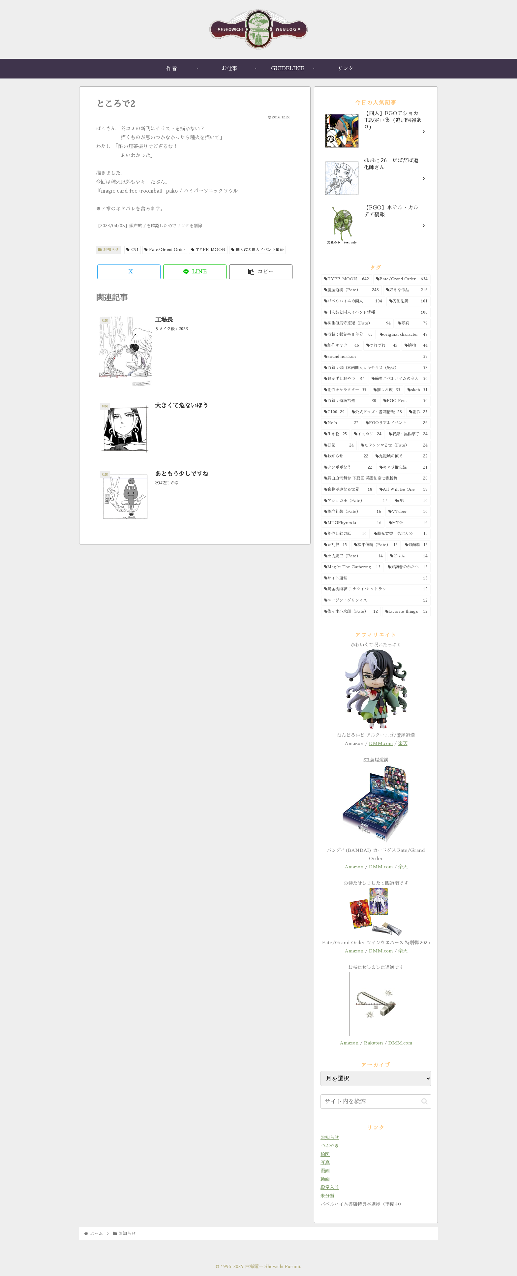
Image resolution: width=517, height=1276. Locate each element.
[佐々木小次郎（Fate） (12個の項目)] (351, 612)
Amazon (354, 866)
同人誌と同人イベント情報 (257, 250)
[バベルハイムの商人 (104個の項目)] (353, 301)
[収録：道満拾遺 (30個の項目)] (350, 401)
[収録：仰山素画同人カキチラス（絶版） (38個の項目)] (376, 368)
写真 (325, 1162)
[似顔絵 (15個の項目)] (416, 545)
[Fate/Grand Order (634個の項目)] (402, 279)
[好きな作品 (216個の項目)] (407, 290)
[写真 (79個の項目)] (413, 323)
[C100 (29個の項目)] (334, 412)
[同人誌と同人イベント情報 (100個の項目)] (376, 313)
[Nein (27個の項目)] (341, 423)
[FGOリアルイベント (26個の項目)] (397, 423)
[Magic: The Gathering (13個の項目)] (352, 567)
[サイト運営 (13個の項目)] (376, 578)
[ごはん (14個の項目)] (409, 556)
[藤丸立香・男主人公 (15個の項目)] (401, 534)
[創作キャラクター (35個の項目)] (345, 390)
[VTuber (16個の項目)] (408, 512)
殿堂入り (329, 1187)
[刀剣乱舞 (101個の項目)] (408, 301)
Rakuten (373, 1043)
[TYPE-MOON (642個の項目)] (346, 279)
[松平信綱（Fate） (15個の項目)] (376, 545)
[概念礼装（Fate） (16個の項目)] (352, 512)
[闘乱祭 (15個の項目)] (335, 545)
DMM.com (381, 743)
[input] (375, 1101)
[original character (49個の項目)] (404, 335)
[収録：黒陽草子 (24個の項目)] (408, 434)
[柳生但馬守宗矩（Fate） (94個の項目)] (357, 323)
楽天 (403, 743)
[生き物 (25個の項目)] (335, 434)
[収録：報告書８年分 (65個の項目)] (348, 335)
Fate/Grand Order (165, 250)
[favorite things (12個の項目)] (406, 612)
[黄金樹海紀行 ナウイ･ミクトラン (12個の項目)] (376, 589)
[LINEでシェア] (195, 272)
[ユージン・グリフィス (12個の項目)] (376, 601)
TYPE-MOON (208, 250)
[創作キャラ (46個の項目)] (341, 346)
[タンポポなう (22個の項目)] (348, 468)
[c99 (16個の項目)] (411, 501)
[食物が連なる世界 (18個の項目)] (348, 490)
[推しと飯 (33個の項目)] (387, 390)
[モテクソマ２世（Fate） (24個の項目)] (394, 446)
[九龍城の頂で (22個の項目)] (402, 456)
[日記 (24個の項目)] (339, 446)
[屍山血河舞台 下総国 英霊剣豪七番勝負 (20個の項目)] (376, 478)
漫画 (325, 1170)
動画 (325, 1179)
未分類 (327, 1196)
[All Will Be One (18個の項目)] (404, 490)
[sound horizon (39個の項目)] (376, 357)
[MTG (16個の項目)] (408, 523)
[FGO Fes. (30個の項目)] (405, 401)
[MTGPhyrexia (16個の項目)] (352, 523)
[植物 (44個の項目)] (416, 346)
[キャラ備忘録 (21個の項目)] (404, 468)
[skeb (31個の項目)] (418, 390)
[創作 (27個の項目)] (418, 412)
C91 (132, 250)
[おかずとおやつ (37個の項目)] (344, 379)
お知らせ (108, 250)
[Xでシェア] (129, 272)
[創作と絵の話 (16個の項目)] (345, 534)
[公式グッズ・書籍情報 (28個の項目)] (377, 412)
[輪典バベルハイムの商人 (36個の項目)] (400, 379)
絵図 (325, 1154)
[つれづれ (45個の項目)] (381, 346)
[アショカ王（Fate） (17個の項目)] (355, 501)
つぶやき (329, 1145)
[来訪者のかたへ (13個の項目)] (408, 567)
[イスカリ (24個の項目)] (367, 434)
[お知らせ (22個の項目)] (346, 456)
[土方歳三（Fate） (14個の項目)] (353, 556)
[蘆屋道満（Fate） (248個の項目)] (351, 290)
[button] (260, 272)
